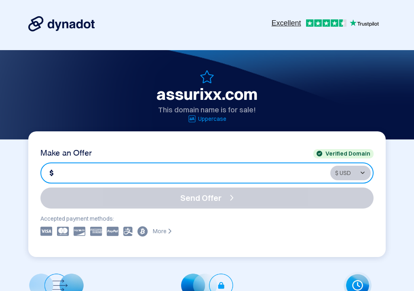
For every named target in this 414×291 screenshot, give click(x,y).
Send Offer (207, 198)
